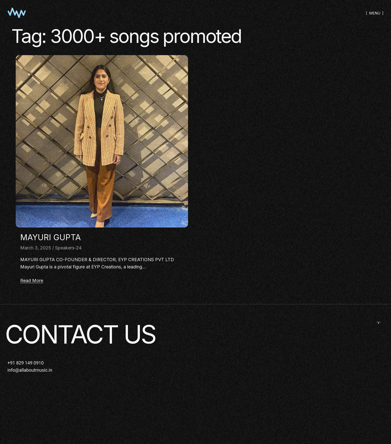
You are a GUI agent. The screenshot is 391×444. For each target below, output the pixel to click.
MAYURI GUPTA (50, 237)
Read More (31, 280)
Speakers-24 (68, 247)
